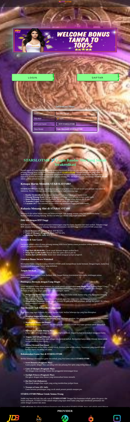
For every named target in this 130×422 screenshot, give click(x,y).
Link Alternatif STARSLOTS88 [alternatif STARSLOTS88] (69, 129)
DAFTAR (98, 77)
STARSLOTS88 (68, 172)
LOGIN (33, 77)
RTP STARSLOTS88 (67, 124)
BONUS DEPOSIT (33, 325)
